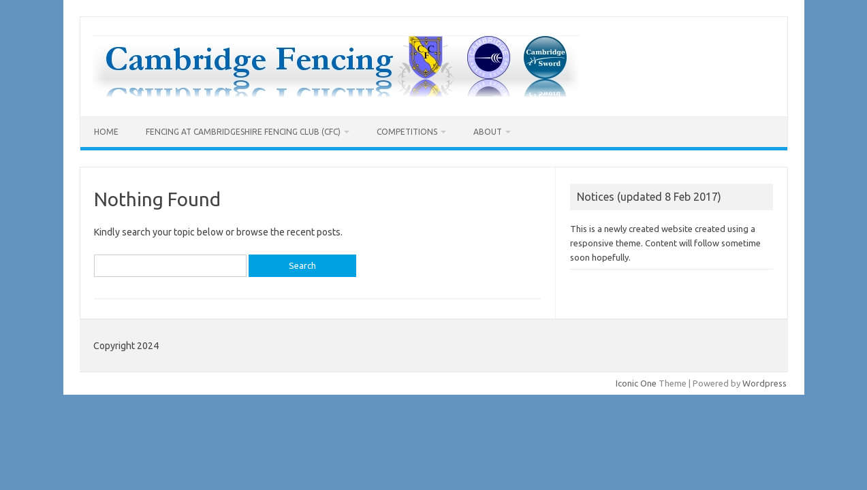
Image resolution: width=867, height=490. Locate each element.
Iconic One (636, 383)
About (487, 131)
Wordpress (764, 383)
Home (106, 131)
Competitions (407, 131)
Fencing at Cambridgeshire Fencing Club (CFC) (243, 131)
